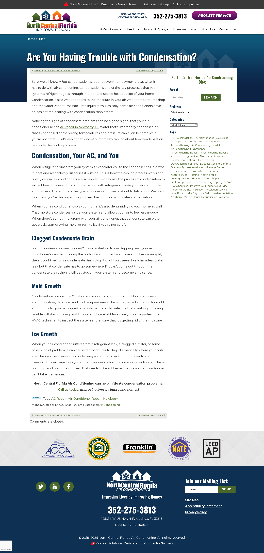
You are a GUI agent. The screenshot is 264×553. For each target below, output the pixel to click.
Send (227, 489)
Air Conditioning (110, 404)
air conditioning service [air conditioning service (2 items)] (184, 156)
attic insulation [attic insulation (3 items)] (219, 156)
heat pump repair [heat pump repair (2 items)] (196, 182)
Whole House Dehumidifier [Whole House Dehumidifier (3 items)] (200, 197)
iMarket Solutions (109, 543)
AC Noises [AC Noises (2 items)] (222, 137)
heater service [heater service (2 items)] (179, 174)
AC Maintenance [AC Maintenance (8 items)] (204, 137)
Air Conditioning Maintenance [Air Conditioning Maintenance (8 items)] (188, 148)
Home (31, 39)
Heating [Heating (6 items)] (194, 174)
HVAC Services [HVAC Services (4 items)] (179, 185)
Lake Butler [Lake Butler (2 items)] (177, 193)
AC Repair (59, 399)
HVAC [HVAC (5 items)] (228, 182)
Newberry (110, 399)
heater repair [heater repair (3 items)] (212, 171)
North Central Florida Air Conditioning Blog (202, 79)
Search (211, 97)
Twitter (41, 487)
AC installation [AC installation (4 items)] (184, 137)
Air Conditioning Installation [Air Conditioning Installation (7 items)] (207, 145)
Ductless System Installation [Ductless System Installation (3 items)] (187, 167)
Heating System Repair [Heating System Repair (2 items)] (206, 178)
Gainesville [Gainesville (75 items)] (197, 171)
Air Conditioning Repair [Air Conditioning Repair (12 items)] (184, 152)
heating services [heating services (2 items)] (180, 178)
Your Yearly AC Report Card (149, 70)
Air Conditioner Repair (85, 399)
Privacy (3, 549)
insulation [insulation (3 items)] (198, 189)
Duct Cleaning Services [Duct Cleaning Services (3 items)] (184, 163)
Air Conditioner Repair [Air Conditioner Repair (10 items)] (212, 141)
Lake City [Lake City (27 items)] (191, 193)
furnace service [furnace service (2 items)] (180, 171)
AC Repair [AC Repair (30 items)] (176, 141)
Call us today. (68, 389)
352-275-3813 (170, 15)
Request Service (214, 15)
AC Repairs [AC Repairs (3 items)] (190, 141)
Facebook (68, 487)
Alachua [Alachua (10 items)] (204, 156)
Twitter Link (36, 397)
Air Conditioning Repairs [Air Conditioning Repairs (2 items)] (214, 152)
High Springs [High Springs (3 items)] (215, 182)
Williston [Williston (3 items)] (224, 197)
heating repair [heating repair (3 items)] (209, 174)
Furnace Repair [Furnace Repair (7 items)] (215, 167)
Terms (9, 549)
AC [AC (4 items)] (172, 137)
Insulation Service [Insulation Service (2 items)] (216, 189)
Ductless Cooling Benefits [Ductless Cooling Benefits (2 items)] (215, 163)
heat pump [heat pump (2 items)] (177, 182)
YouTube (55, 487)
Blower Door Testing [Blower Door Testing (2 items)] (183, 160)
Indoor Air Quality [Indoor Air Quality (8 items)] (181, 189)
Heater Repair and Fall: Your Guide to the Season (57, 70)
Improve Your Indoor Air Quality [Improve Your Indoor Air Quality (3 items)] (208, 185)
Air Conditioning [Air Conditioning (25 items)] (180, 145)
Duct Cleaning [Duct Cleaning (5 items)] (205, 160)
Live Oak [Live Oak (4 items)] (204, 193)
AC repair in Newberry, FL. (79, 127)
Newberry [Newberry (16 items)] (176, 197)
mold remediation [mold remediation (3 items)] (222, 193)
